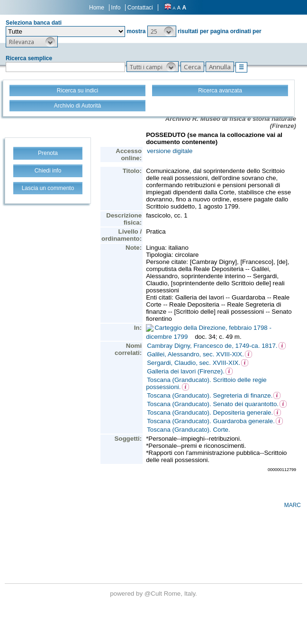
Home (96, 7)
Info (115, 7)
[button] (161, 31)
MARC (292, 505)
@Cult (154, 593)
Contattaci (140, 7)
